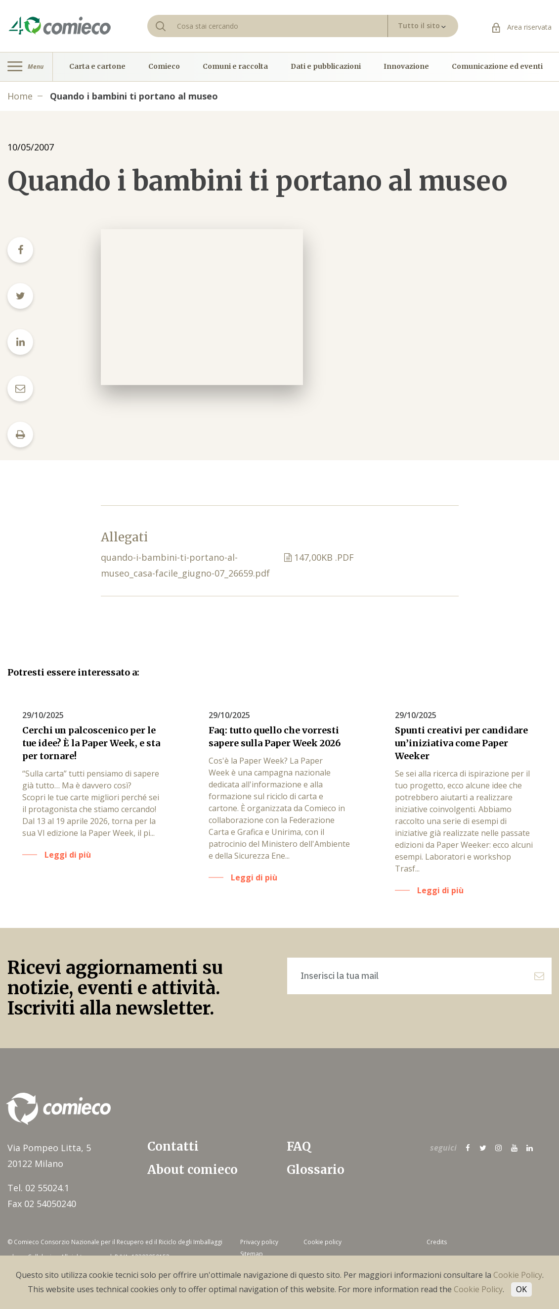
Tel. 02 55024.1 (38, 1188)
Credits (437, 1242)
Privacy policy (259, 1242)
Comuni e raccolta (235, 66)
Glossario (315, 1169)
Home (20, 96)
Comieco (164, 66)
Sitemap (251, 1254)
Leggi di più (67, 854)
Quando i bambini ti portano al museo (134, 96)
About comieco (192, 1169)
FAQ (299, 1146)
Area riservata (522, 27)
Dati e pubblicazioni (326, 66)
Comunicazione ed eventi (497, 66)
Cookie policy (322, 1242)
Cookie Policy (517, 1274)
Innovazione (406, 66)
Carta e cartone (97, 66)
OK (521, 1289)
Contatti (173, 1146)
